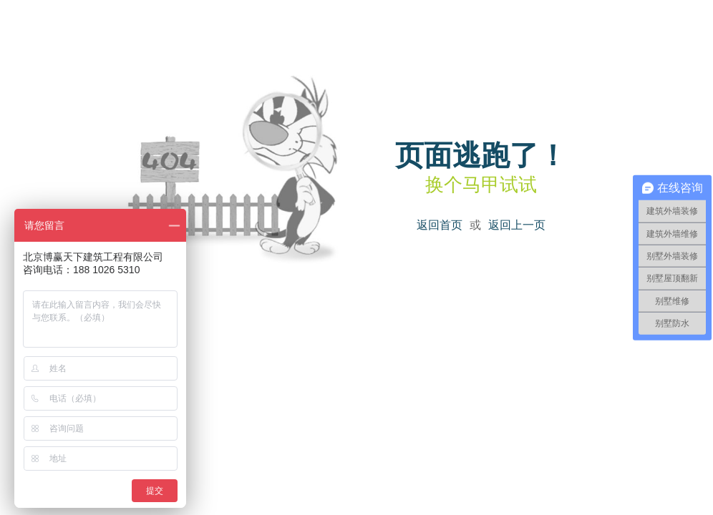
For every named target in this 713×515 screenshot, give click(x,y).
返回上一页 (516, 225)
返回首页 (439, 225)
